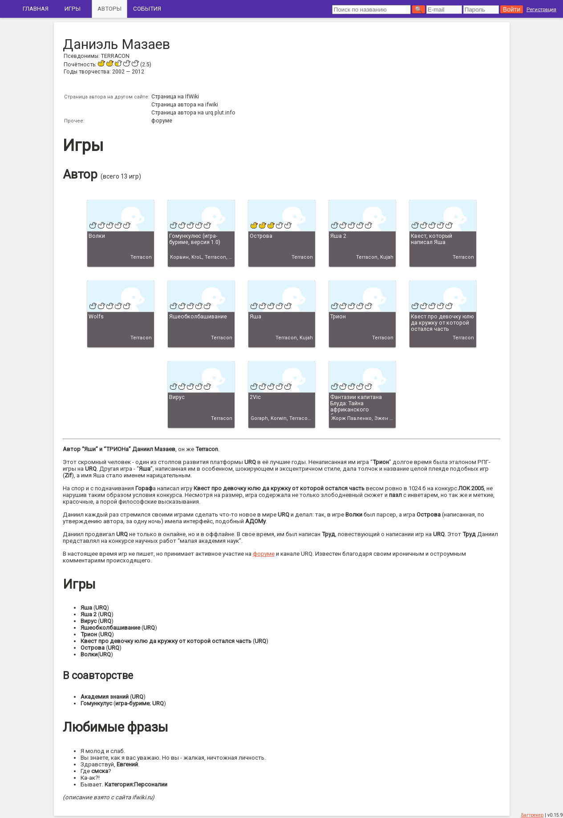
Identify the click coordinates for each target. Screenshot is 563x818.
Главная (36, 8)
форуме (161, 121)
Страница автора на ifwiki (184, 105)
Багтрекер (532, 815)
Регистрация (541, 9)
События (147, 8)
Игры (73, 8)
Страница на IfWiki (175, 97)
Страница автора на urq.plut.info (193, 113)
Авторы (109, 8)
